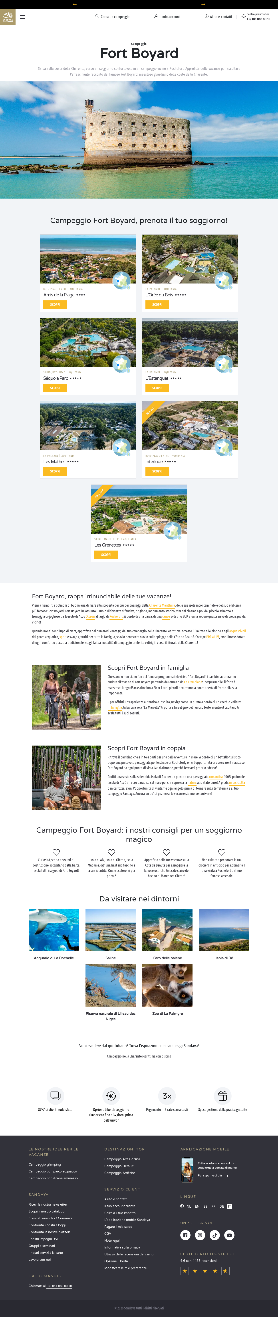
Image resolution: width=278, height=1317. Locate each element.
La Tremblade (193, 682)
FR (213, 1206)
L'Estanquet (156, 378)
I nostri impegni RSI (43, 1239)
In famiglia (115, 707)
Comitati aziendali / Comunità (51, 1218)
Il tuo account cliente (119, 1206)
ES (205, 1206)
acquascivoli (237, 631)
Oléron (90, 616)
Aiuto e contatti (115, 1199)
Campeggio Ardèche (119, 1173)
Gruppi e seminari (42, 1246)
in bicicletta (237, 782)
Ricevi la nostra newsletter (48, 1204)
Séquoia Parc (55, 378)
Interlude (154, 461)
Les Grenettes (107, 545)
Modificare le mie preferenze (125, 1268)
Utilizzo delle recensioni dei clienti (128, 1254)
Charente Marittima (162, 605)
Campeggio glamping (45, 1164)
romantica (216, 777)
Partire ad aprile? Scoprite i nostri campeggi (139, 4)
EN (197, 1206)
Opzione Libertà (116, 1261)
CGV (107, 1234)
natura (192, 782)
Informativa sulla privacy (122, 1247)
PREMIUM (212, 637)
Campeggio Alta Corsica (122, 1159)
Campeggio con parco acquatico (53, 1171)
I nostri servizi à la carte (46, 1253)
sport (63, 637)
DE (222, 1206)
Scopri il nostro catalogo (47, 1211)
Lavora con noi (40, 1260)
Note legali (112, 1241)
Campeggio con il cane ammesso (53, 1178)
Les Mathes (54, 461)
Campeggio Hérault (118, 1166)
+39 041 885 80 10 (59, 1286)
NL (189, 1206)
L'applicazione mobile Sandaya (127, 1220)
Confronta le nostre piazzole (50, 1232)
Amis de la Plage (58, 295)
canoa (166, 616)
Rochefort (116, 616)
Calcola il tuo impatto (120, 1213)
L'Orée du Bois (159, 295)
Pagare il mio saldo (118, 1227)
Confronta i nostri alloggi (47, 1225)
